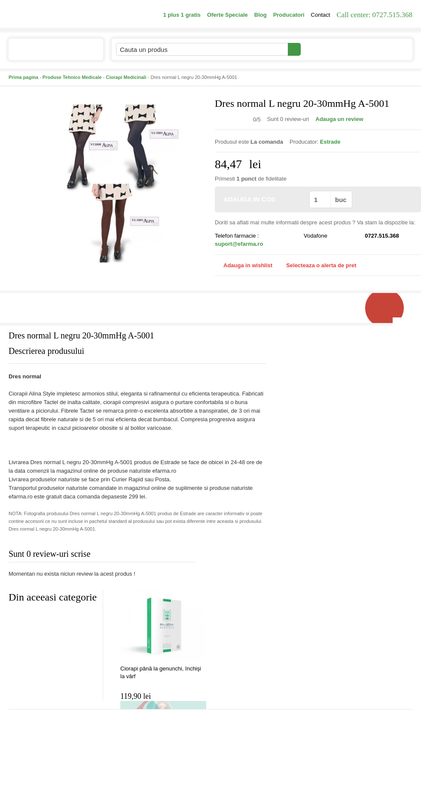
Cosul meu (383, 49)
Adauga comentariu (236, 555)
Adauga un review (339, 119)
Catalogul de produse (50, 53)
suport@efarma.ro (239, 244)
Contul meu (330, 49)
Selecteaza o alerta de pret (317, 265)
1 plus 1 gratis (182, 15)
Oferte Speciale (227, 15)
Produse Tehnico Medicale (72, 77)
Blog (260, 15)
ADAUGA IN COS (261, 199)
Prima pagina (23, 77)
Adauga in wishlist (243, 265)
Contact (320, 15)
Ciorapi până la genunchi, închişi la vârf (160, 672)
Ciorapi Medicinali (126, 77)
